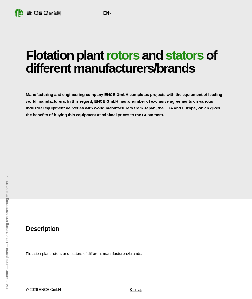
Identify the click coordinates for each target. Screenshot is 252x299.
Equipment (7, 256)
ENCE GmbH (7, 279)
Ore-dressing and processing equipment (7, 212)
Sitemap (136, 289)
